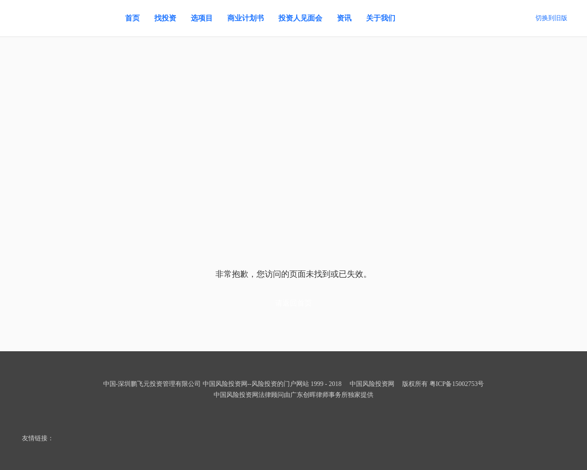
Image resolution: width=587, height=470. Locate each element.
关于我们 (380, 18)
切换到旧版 (551, 18)
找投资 (165, 18)
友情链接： (38, 438)
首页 (132, 18)
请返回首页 (293, 303)
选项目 (202, 18)
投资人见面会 (300, 18)
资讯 (344, 18)
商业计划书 (245, 18)
